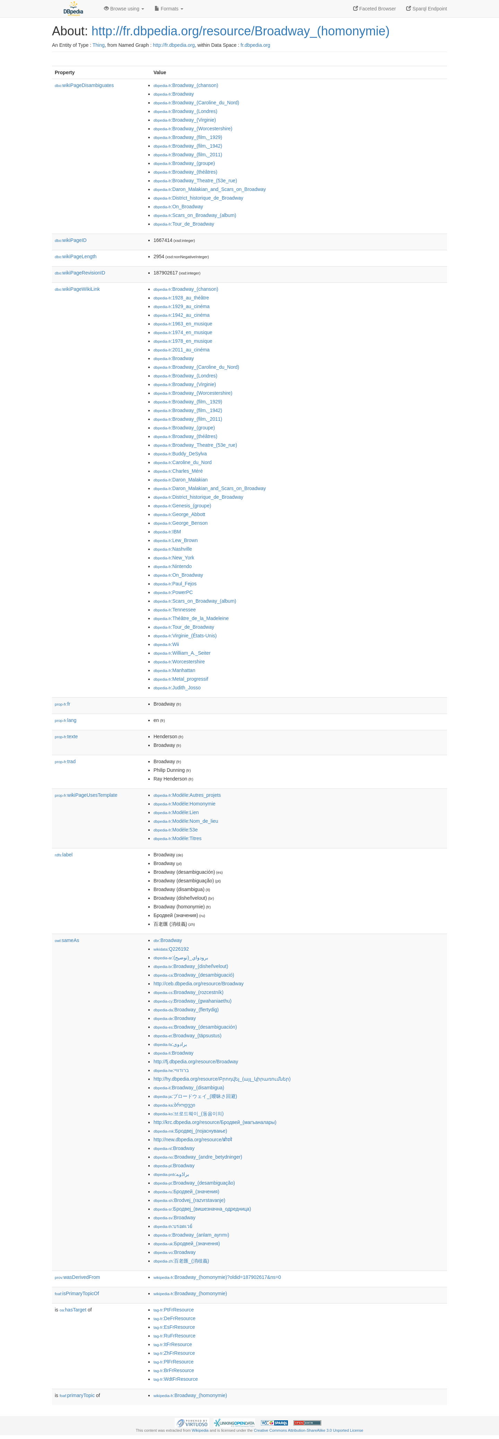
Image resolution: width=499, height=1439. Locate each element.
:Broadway (174, 94)
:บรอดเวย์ (173, 1226)
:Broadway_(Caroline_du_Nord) (196, 102)
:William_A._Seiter (182, 653)
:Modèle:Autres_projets (187, 795)
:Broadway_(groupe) (184, 163)
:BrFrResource (174, 1370)
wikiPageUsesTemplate (86, 795)
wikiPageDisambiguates (84, 85)
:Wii (166, 644)
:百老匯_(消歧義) (181, 1261)
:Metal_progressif (181, 679)
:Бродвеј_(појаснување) (190, 1131)
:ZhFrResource (174, 1353)
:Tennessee (175, 609)
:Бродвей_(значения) (186, 1191)
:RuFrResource (174, 1335)
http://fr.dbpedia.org (174, 45)
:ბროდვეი (174, 1105)
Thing (99, 45)
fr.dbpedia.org (255, 45)
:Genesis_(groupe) (182, 505)
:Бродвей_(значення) (187, 1243)
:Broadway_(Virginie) (185, 120)
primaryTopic (77, 1395)
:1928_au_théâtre (181, 297)
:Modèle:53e (176, 829)
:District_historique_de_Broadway (198, 198)
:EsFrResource (174, 1327)
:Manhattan (174, 670)
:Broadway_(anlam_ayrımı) (191, 1235)
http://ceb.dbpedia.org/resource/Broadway (199, 983)
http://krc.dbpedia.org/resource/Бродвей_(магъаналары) (215, 1122)
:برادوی (170, 1044)
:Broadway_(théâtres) (185, 172)
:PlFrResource (174, 1361)
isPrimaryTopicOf (77, 1293)
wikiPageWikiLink (77, 289)
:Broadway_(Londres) (185, 111)
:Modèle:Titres (178, 838)
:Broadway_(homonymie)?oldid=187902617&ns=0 (217, 1277)
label (63, 854)
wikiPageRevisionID (80, 273)
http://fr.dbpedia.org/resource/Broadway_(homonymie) (240, 31)
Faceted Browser (374, 8)
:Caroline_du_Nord (183, 462)
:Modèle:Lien (176, 812)
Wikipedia (200, 1430)
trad (65, 761)
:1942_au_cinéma (182, 315)
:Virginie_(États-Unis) (185, 635)
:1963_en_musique (183, 323)
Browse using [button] (124, 8)
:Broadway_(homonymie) (190, 1293)
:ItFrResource (173, 1344)
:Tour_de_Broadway (184, 224)
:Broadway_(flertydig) (186, 1009)
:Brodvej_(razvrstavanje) (189, 1200)
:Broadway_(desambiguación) (195, 1027)
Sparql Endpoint (426, 8)
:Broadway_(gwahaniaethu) (192, 1001)
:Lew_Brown (176, 540)
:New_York (174, 557)
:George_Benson (181, 523)
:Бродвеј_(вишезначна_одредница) (202, 1209)
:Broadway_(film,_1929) (188, 137)
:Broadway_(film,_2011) (188, 154)
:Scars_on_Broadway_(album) (195, 215)
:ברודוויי (171, 1070)
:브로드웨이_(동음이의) (189, 1113)
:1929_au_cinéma (182, 306)
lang (66, 720)
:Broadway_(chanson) (186, 85)
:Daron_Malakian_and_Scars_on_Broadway (210, 189)
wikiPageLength (76, 256)
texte (66, 736)
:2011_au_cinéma (182, 349)
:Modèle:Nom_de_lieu (186, 821)
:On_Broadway (178, 206)
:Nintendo (173, 566)
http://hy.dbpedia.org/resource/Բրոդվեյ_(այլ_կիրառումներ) (222, 1079)
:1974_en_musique (183, 332)
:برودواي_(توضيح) (181, 957)
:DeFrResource (174, 1318)
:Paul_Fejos (175, 583)
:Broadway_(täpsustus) (187, 1035)
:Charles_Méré (178, 471)
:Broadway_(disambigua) (189, 1087)
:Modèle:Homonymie (185, 803)
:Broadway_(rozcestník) (189, 992)
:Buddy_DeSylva (180, 453)
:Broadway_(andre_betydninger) (198, 1157)
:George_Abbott (179, 514)
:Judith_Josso (177, 687)
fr (62, 704)
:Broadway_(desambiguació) (194, 975)
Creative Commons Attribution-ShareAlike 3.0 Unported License (308, 1430)
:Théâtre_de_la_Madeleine (191, 618)
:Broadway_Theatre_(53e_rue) (195, 180)
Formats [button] (169, 8)
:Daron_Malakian (181, 479)
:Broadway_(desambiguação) (194, 1183)
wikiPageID (71, 240)
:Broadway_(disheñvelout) (191, 966)
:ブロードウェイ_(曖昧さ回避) (195, 1096)
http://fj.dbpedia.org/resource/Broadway (196, 1061)
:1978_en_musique (183, 341)
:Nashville (173, 549)
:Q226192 (171, 949)
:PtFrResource (174, 1309)
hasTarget (73, 1309)
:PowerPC (173, 592)
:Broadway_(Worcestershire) (193, 128)
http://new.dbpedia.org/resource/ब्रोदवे (193, 1139)
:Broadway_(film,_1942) (188, 146)
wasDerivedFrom (77, 1277)
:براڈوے (171, 1174)
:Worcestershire (179, 661)
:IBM (167, 531)
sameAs (67, 940)
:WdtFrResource (176, 1379)
